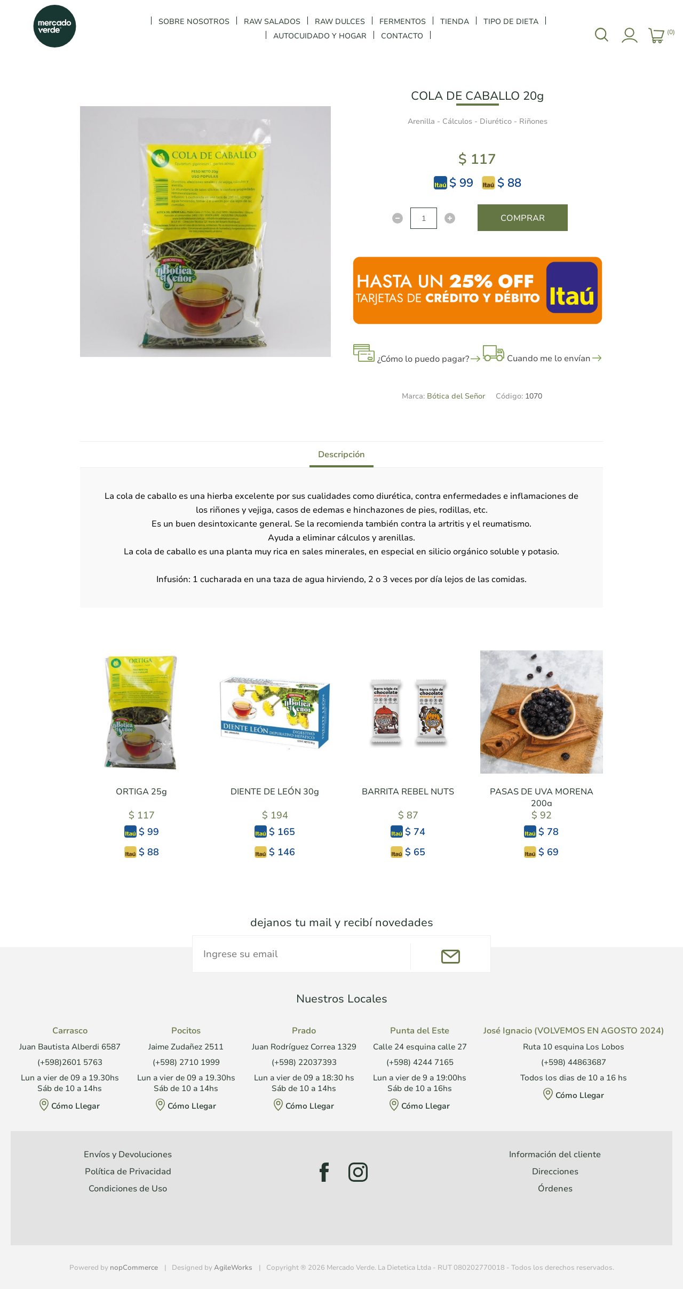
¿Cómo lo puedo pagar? (423, 359)
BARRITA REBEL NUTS (408, 792)
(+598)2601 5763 (69, 1062)
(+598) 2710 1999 (186, 1062)
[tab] (341, 454)
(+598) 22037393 (304, 1062)
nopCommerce (134, 1267)
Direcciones (555, 1171)
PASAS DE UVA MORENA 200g (541, 797)
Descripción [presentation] (341, 454)
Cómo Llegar (75, 1106)
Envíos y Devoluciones (128, 1154)
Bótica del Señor (456, 396)
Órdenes (555, 1189)
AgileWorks (233, 1267)
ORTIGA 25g (141, 792)
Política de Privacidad (128, 1171)
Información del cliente (555, 1154)
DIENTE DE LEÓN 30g (275, 792)
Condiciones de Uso (128, 1189)
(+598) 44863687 (573, 1062)
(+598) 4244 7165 (420, 1062)
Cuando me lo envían (549, 358)
